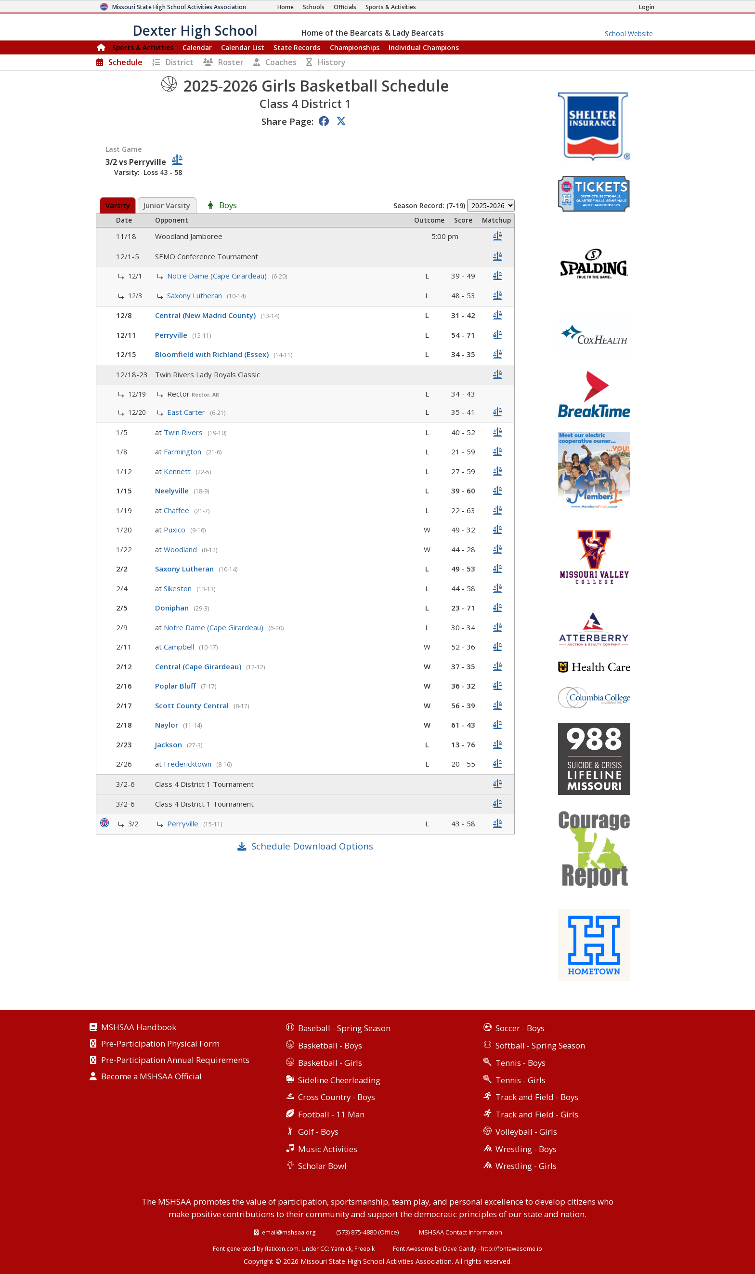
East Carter (187, 412)
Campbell (180, 646)
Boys (228, 206)
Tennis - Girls (520, 1080)
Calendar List (242, 47)
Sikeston (179, 588)
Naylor (167, 725)
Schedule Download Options (312, 846)
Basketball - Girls (330, 1062)
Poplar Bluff (176, 685)
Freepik (364, 1248)
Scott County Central (193, 705)
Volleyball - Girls (526, 1131)
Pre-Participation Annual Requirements (175, 1060)
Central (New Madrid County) (206, 315)
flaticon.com (282, 1248)
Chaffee (177, 510)
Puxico (175, 529)
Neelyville (173, 490)
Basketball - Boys (330, 1045)
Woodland (181, 549)
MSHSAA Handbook (138, 1028)
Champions (424, 47)
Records (296, 47)
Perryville (172, 335)
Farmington (183, 451)
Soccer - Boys (520, 1028)
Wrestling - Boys (526, 1149)
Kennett (178, 471)
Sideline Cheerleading (339, 1080)
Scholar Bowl (322, 1165)
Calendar (197, 47)
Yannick (341, 1248)
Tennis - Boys (520, 1062)
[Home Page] (285, 6)
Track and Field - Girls (536, 1114)
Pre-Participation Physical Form (160, 1044)
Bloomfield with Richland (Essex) (213, 354)
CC (324, 1248)
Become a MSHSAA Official (151, 1077)
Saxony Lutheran (195, 295)
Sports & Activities (142, 47)
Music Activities (327, 1149)
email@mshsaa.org (289, 1232)
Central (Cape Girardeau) (199, 666)
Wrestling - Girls (526, 1165)
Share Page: (287, 121)
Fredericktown (188, 764)
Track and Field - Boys (536, 1096)
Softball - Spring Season (540, 1045)
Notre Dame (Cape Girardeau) (218, 275)
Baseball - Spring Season (344, 1028)
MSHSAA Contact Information (460, 1232)
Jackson (169, 744)
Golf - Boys (318, 1131)
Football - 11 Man (331, 1114)
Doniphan (173, 607)
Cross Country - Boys (336, 1096)
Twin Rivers (184, 432)
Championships (354, 47)
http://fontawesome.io (511, 1248)
